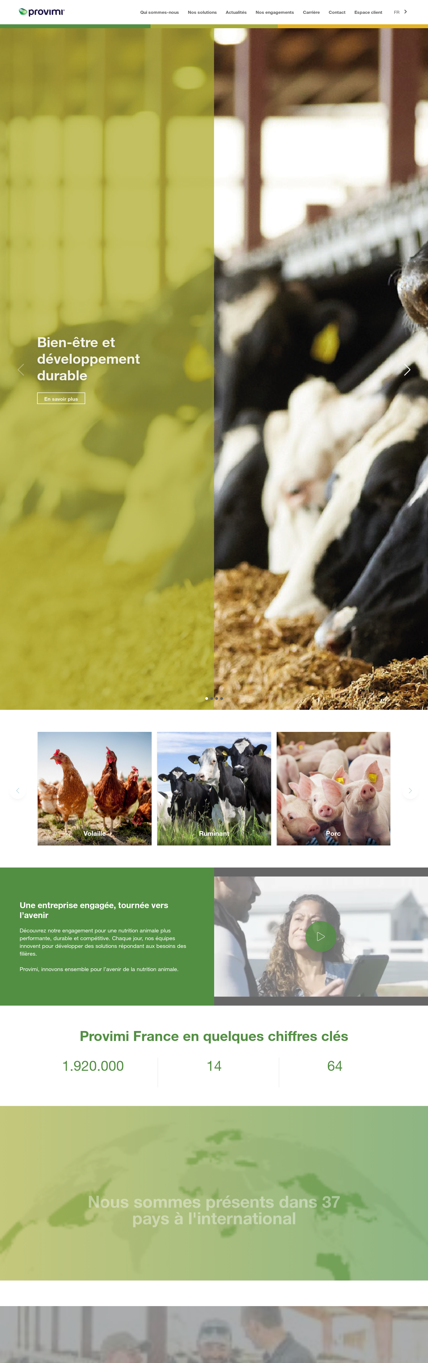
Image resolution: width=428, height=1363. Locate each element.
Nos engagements (275, 12)
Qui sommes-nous (159, 12)
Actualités (236, 12)
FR (401, 11)
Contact (337, 12)
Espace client (368, 12)
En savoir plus (55, 399)
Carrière (311, 12)
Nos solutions (202, 12)
